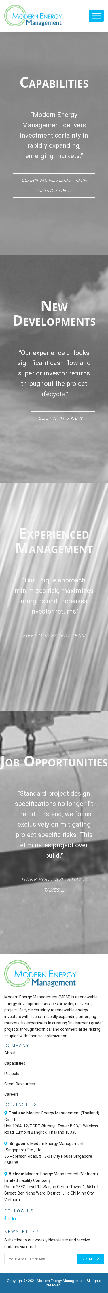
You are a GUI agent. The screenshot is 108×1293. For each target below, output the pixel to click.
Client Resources (19, 1084)
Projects (11, 1073)
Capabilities (14, 1063)
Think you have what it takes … (54, 885)
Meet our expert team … (54, 641)
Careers (11, 1094)
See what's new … (63, 418)
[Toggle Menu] (96, 15)
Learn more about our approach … (54, 185)
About (10, 1053)
